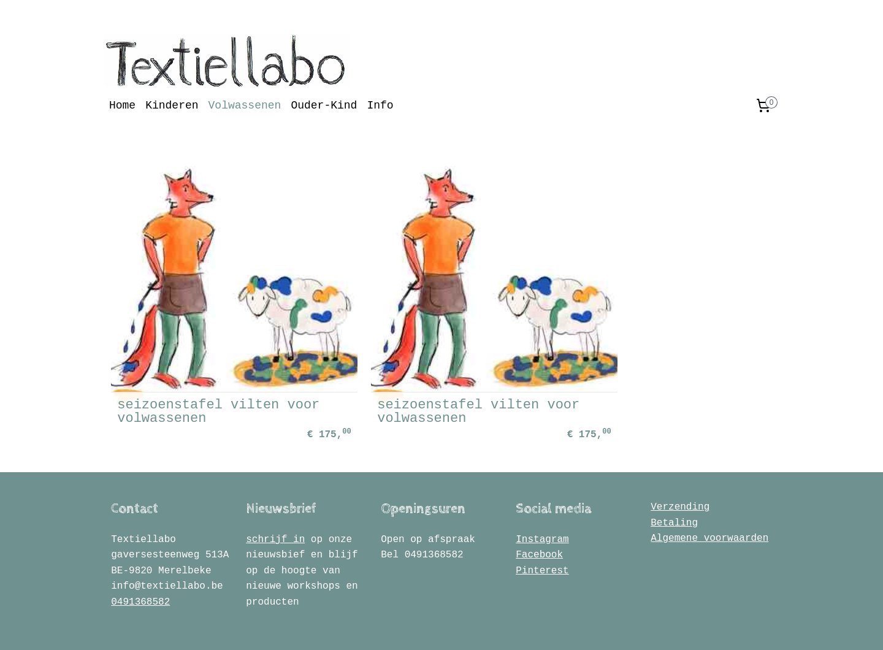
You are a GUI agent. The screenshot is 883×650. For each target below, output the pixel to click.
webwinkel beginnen (476, 627)
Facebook (539, 520)
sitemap (389, 627)
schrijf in (275, 504)
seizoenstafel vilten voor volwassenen (198, 376)
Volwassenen (244, 105)
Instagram (542, 504)
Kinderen (171, 105)
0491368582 (140, 567)
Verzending (680, 472)
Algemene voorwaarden (709, 503)
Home (122, 105)
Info (380, 105)
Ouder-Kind (324, 105)
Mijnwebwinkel (595, 627)
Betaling (674, 487)
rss (421, 627)
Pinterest (542, 535)
